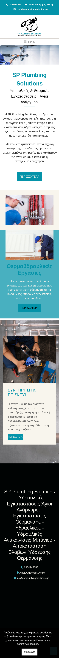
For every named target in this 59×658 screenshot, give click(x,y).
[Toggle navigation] (29, 42)
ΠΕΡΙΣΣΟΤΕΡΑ (29, 307)
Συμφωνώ (29, 652)
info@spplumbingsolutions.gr (33, 9)
